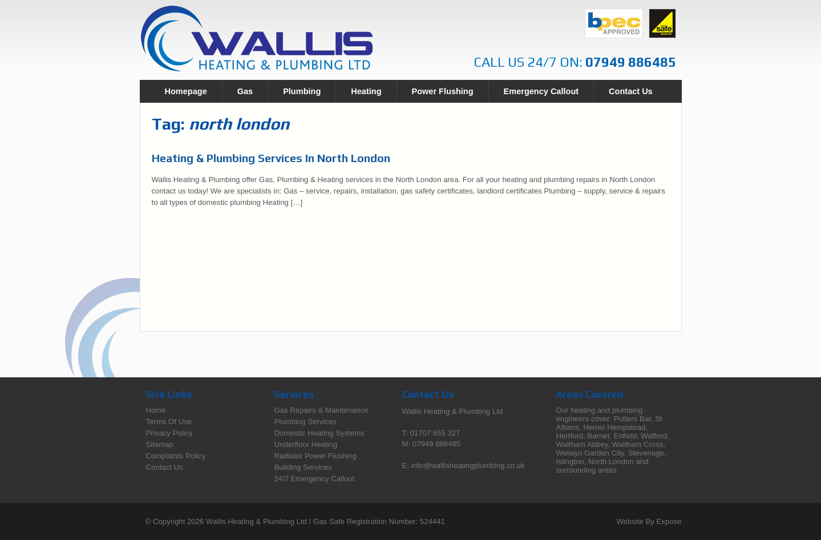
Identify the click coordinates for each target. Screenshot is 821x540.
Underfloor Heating (306, 444)
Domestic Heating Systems (319, 433)
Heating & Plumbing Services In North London (271, 157)
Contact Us (631, 91)
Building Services (303, 467)
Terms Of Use (169, 421)
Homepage (186, 91)
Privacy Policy (169, 433)
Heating (366, 91)
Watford (654, 436)
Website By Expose (648, 521)
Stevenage (646, 453)
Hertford (570, 436)
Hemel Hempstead (614, 427)
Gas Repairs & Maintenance (321, 410)
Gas (245, 91)
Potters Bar (632, 418)
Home (156, 410)
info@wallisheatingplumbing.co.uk (468, 465)
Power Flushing (443, 91)
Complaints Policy (176, 456)
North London (611, 461)
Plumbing (302, 91)
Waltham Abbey (582, 444)
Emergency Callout (541, 91)
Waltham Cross (638, 444)
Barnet (598, 436)
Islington (570, 461)
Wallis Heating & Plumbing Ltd (256, 521)
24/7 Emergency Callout (314, 478)
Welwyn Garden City (590, 453)
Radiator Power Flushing (315, 456)
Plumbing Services (305, 421)
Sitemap (159, 444)
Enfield (625, 436)
